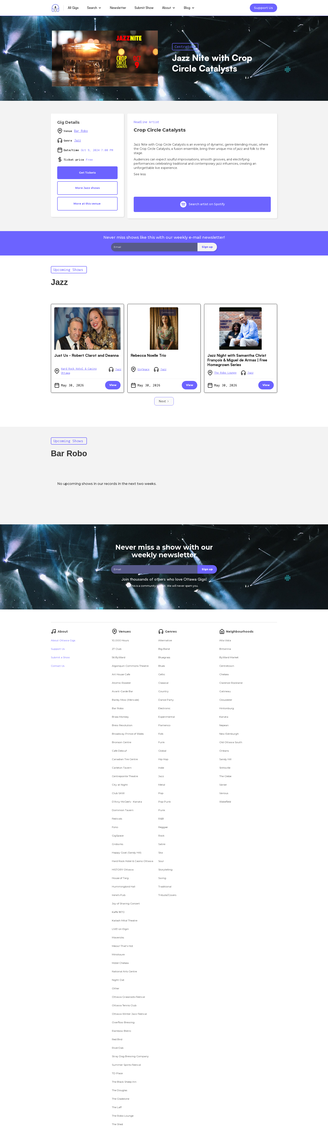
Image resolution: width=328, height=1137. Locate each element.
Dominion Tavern (122, 810)
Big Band (164, 648)
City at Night (120, 784)
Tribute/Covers (167, 895)
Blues (161, 665)
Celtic (161, 674)
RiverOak (118, 1047)
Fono (115, 827)
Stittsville (224, 767)
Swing (162, 878)
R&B (161, 818)
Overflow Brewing (123, 1022)
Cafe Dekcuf (119, 750)
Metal (161, 784)
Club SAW (118, 793)
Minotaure (118, 954)
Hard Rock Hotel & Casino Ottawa (79, 371)
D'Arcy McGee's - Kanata (127, 801)
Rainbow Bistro (121, 1030)
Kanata (223, 716)
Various (223, 793)
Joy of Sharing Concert (126, 903)
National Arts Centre (124, 971)
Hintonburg (226, 708)
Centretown (185, 46)
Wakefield (225, 801)
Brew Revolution (122, 725)
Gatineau (225, 691)
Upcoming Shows (68, 269)
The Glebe (252, 312)
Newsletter (118, 8)
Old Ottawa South (230, 742)
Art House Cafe (121, 674)
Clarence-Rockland (230, 682)
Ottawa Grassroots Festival (128, 996)
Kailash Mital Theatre (124, 920)
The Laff (117, 1107)
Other (115, 988)
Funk (161, 742)
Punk (161, 810)
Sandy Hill (225, 759)
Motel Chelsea (120, 962)
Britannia (225, 648)
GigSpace (143, 369)
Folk (160, 733)
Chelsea (224, 674)
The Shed (117, 1124)
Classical (163, 682)
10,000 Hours (120, 640)
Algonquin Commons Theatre (130, 665)
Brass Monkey (120, 716)
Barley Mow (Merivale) (125, 699)
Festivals (117, 818)
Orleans (224, 750)
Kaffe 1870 (118, 912)
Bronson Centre (121, 742)
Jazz (77, 140)
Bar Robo (81, 131)
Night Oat (118, 979)
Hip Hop (163, 759)
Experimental (166, 716)
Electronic (164, 708)
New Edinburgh (229, 733)
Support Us (263, 8)
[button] (94, 7)
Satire (161, 844)
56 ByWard (118, 657)
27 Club (116, 648)
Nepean (224, 725)
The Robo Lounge (225, 372)
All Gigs (73, 8)
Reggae (163, 827)
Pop (160, 793)
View (112, 385)
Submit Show (144, 8)
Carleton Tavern (122, 767)
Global (162, 750)
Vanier (223, 784)
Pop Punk (164, 801)
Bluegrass (164, 657)
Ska (160, 852)
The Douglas (119, 1090)
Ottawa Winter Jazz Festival (129, 1013)
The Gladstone (120, 1098)
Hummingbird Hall (123, 886)
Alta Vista (225, 640)
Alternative (165, 640)
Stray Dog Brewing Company (130, 1056)
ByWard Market (229, 657)
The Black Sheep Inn (124, 1081)
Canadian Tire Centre (125, 759)
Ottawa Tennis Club (124, 1005)
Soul (161, 861)
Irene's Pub (118, 895)
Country (163, 691)
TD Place (117, 1073)
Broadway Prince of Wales (128, 733)
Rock (161, 835)
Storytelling (165, 869)
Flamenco (164, 725)
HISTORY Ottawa (122, 869)
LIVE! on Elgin (120, 929)
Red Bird (117, 1039)
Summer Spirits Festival (126, 1064)
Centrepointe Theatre (125, 776)
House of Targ (120, 878)
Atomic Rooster (121, 682)
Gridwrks (117, 844)
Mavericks (118, 937)
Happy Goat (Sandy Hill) (126, 852)
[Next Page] (164, 401)
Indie (161, 767)
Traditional (164, 886)
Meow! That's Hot (122, 946)
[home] (55, 8)
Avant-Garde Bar (122, 691)
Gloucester (110, 312)
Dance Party (166, 699)
